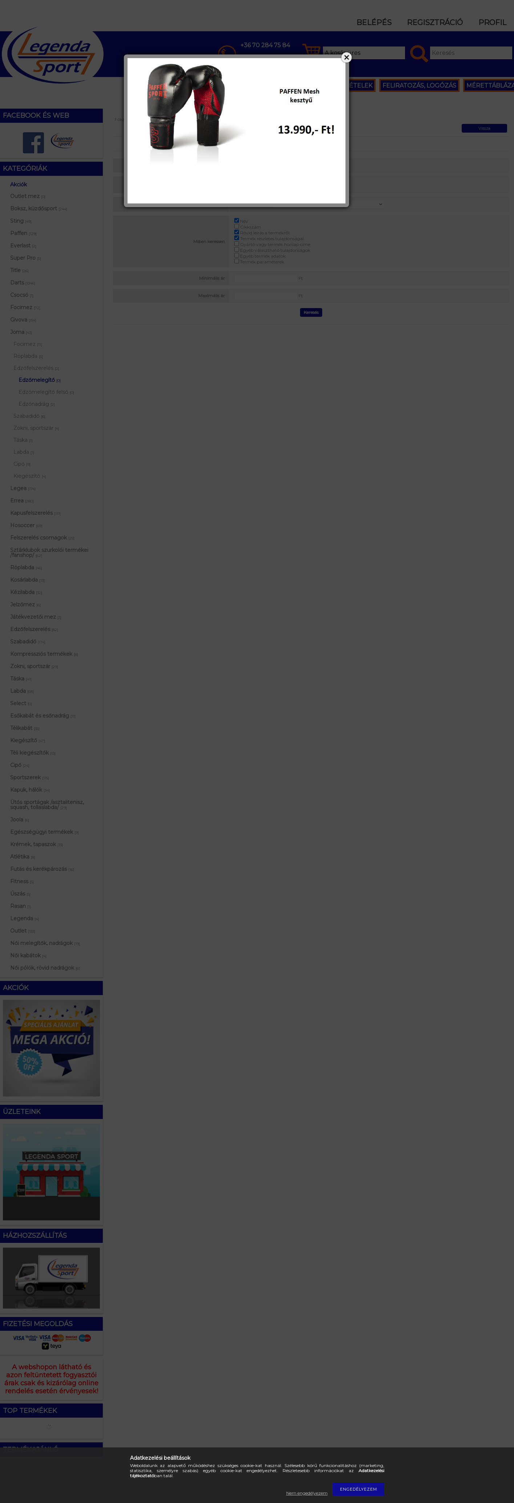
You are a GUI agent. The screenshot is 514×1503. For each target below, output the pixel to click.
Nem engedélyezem (307, 1493)
